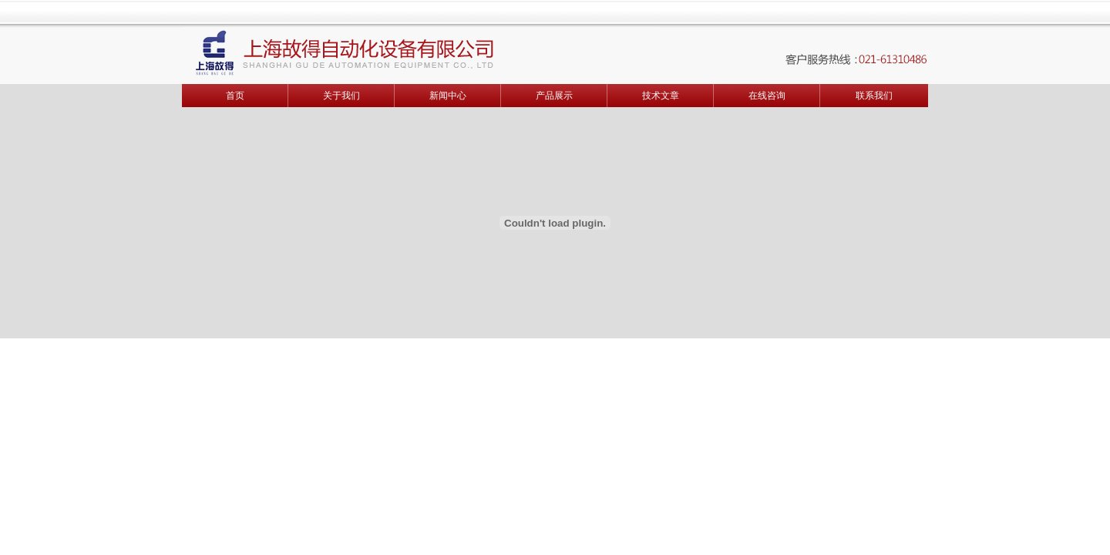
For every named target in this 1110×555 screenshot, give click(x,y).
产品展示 (554, 95)
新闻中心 (447, 95)
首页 (235, 95)
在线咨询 (766, 95)
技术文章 (660, 95)
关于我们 (341, 95)
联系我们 (874, 95)
